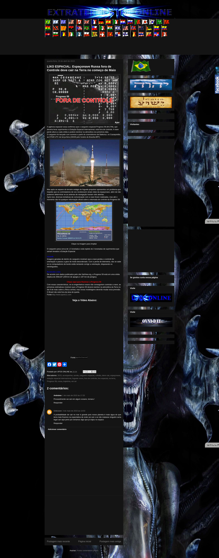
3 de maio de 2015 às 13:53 (74, 411)
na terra (112, 378)
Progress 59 (52, 381)
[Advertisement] (95, 43)
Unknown (58, 411)
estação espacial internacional (59, 378)
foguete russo (77, 378)
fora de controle (90, 378)
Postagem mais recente (58, 541)
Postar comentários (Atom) (87, 550)
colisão (98, 375)
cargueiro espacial (87, 375)
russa (60, 381)
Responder (58, 403)
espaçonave (115, 375)
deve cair (105, 375)
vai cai (73, 381)
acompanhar (68, 375)
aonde (76, 375)
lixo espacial (103, 378)
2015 (60, 375)
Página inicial (84, 541)
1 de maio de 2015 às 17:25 (73, 395)
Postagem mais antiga (110, 541)
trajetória (66, 381)
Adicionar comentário (57, 429)
